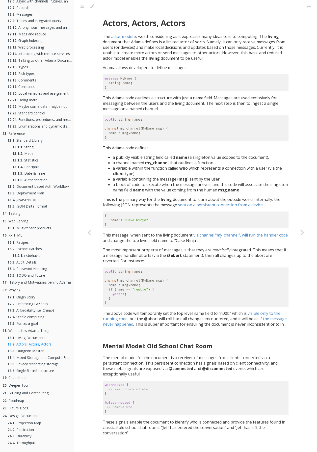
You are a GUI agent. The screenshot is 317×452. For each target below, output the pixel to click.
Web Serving (15, 221)
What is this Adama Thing (25, 330)
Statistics (25, 160)
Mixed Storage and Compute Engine (40, 357)
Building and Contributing (25, 393)
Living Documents (26, 337)
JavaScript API (22, 199)
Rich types (21, 73)
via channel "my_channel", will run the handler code (240, 235)
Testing (11, 213)
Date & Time (28, 173)
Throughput (21, 442)
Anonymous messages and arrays (40, 27)
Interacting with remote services (38, 53)
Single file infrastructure (30, 370)
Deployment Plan (25, 193)
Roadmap (13, 400)
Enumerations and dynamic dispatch (41, 126)
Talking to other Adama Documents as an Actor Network (58, 60)
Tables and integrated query (34, 20)
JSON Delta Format (27, 206)
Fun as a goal (22, 323)
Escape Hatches (24, 248)
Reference (13, 133)
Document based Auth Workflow (38, 186)
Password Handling (27, 268)
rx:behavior (27, 255)
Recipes (18, 242)
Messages (20, 14)
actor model (122, 36)
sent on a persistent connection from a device (220, 205)
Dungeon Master (25, 350)
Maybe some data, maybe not (37, 106)
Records (18, 7)
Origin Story (21, 297)
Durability (19, 436)
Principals (25, 166)
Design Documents (20, 415)
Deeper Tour (15, 385)
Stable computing (25, 317)
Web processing (25, 47)
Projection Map (24, 423)
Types (17, 67)
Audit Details (22, 262)
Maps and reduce (26, 34)
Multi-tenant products (29, 228)
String (22, 147)
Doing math (22, 100)
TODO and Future (26, 275)
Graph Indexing (24, 40)
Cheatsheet (14, 377)
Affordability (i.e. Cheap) (30, 310)
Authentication (30, 180)
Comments (21, 80)
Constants (21, 86)
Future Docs (15, 408)
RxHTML (12, 235)
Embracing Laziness (27, 303)
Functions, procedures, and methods (42, 119)
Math (22, 153)
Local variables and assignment (38, 93)
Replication (20, 429)
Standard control (26, 113)
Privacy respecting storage (33, 364)
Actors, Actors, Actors (29, 344)
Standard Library (25, 140)
